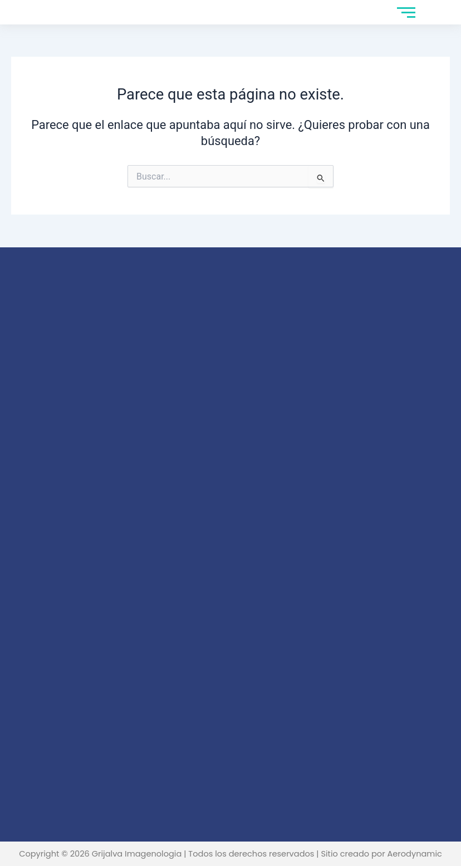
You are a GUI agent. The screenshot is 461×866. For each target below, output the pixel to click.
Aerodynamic (414, 853)
